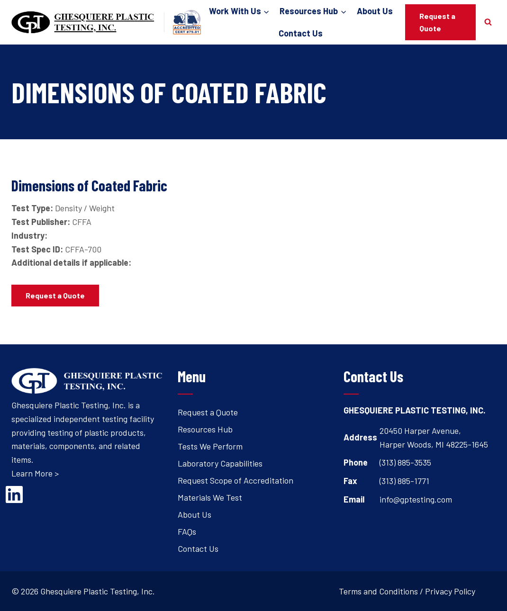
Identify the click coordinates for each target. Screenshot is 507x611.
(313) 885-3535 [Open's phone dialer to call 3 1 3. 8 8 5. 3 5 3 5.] (405, 462)
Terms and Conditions (378, 591)
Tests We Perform (210, 446)
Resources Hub (205, 429)
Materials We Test (210, 497)
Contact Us (301, 33)
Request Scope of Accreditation (235, 480)
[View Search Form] (488, 22)
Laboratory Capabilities (220, 463)
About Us (375, 11)
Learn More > (35, 473)
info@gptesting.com (416, 499)
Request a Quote (437, 22)
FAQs (187, 531)
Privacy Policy (450, 591)
